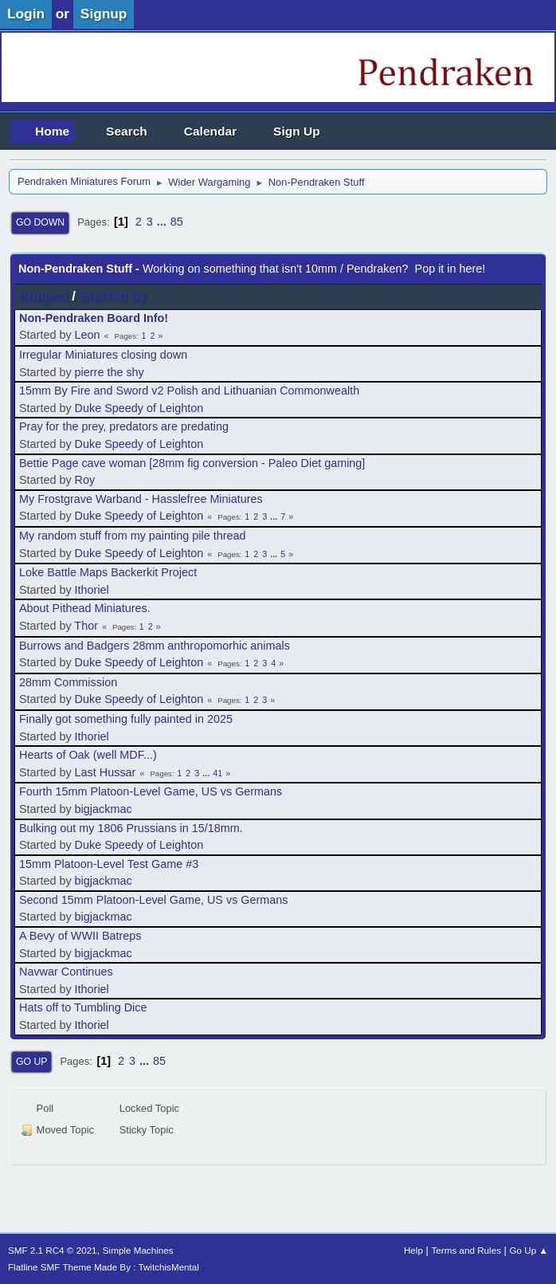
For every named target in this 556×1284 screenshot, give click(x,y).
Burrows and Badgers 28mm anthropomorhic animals (154, 645)
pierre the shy (109, 372)
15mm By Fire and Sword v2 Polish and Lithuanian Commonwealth (189, 390)
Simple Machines (138, 1250)
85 (176, 221)
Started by (113, 296)
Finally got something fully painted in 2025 (126, 719)
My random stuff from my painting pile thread (132, 535)
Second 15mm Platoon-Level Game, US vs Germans (153, 899)
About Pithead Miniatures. (85, 608)
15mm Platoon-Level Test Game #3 (108, 864)
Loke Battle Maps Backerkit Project (108, 572)
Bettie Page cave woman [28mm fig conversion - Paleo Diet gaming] (192, 463)
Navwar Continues (66, 971)
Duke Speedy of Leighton (139, 408)
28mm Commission (68, 682)
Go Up (31, 1061)
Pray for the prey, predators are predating (124, 426)
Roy (85, 479)
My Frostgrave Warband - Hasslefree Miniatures (141, 499)
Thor (86, 625)
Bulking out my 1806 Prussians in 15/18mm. (131, 828)
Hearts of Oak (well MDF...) (88, 754)
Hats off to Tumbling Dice (83, 1007)
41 (217, 773)
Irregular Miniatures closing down (103, 354)
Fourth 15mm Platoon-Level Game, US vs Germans (150, 791)
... (163, 221)
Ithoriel (92, 589)
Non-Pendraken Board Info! (93, 318)
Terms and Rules (466, 1250)
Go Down (40, 222)
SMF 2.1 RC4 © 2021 (52, 1250)
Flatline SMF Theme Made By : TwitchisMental (103, 1267)
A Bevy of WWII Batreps (80, 935)
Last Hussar (105, 772)
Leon (87, 334)
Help (413, 1250)
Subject (43, 296)
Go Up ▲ (529, 1250)
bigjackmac (103, 809)
